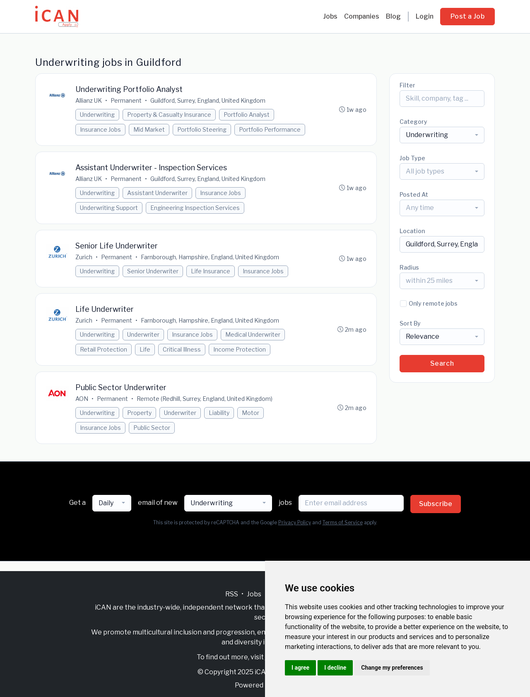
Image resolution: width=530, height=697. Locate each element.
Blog (393, 16)
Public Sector (151, 427)
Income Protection (239, 349)
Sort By (410, 323)
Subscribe (436, 504)
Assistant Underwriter (157, 192)
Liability (219, 412)
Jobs (330, 16)
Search (442, 363)
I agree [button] (300, 667)
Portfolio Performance (270, 129)
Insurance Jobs (100, 129)
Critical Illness (182, 349)
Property (139, 412)
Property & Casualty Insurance (169, 114)
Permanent (126, 100)
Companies (361, 16)
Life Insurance (210, 271)
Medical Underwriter (252, 334)
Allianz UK (88, 100)
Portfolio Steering (201, 129)
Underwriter (143, 334)
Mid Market (149, 129)
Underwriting (97, 114)
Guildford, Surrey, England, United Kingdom (207, 100)
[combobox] (442, 135)
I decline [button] (335, 667)
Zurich (83, 256)
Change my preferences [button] (392, 667)
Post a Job (467, 16)
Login (425, 16)
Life (145, 349)
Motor (250, 412)
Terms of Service (343, 522)
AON (81, 398)
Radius (409, 267)
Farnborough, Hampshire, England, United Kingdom (210, 256)
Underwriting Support (109, 207)
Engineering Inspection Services (195, 207)
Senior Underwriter (152, 271)
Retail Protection (103, 349)
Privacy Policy (294, 522)
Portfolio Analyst (247, 114)
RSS (231, 594)
